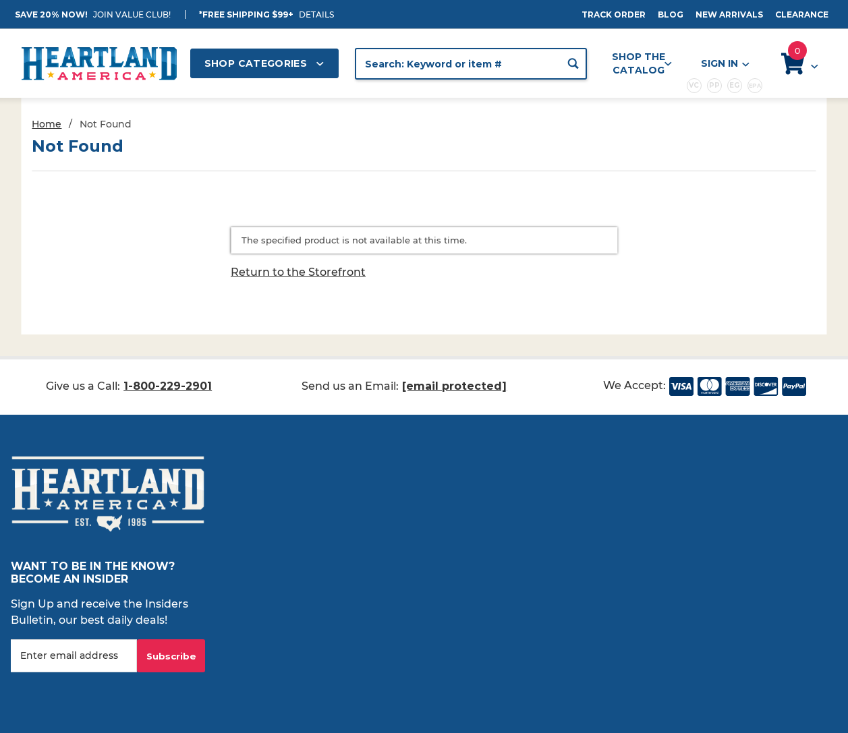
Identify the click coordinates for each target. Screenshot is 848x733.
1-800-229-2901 (167, 386)
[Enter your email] (74, 655)
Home (46, 124)
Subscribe (171, 656)
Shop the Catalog (642, 63)
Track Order (614, 14)
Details (316, 14)
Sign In (724, 63)
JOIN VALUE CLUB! (132, 14)
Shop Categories (264, 63)
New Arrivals (729, 14)
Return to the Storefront (298, 272)
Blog (670, 14)
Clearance (801, 14)
